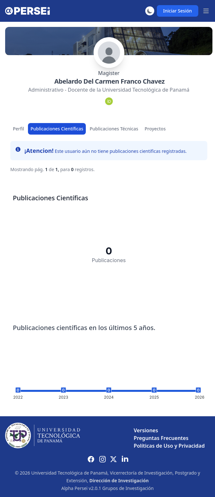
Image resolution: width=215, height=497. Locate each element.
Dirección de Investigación (118, 480)
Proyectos (155, 129)
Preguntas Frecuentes (161, 438)
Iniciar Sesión (177, 11)
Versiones (146, 430)
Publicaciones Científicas (57, 129)
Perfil (18, 129)
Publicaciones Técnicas (114, 129)
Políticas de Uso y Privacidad (169, 445)
